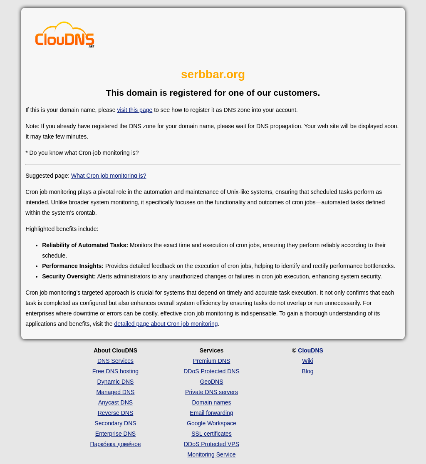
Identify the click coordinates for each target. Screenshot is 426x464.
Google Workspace (211, 423)
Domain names (211, 402)
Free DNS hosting (115, 371)
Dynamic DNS (115, 381)
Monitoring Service (212, 454)
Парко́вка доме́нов (115, 444)
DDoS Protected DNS (211, 371)
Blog (307, 371)
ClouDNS (310, 350)
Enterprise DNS (115, 433)
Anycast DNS (115, 402)
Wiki (307, 360)
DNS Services (115, 360)
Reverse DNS (116, 412)
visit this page (134, 110)
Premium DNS (211, 360)
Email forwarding (211, 412)
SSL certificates (211, 433)
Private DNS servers (211, 392)
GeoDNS (211, 381)
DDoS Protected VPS (211, 444)
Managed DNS (116, 392)
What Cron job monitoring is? (108, 175)
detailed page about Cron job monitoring (166, 323)
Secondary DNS (115, 423)
